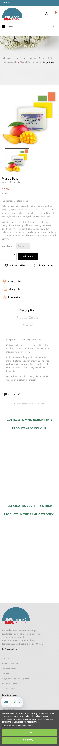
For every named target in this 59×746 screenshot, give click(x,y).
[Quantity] (7, 256)
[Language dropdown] (6, 3)
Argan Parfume (11, 470)
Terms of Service (10, 663)
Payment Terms (9, 668)
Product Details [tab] (28, 317)
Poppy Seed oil (41, 556)
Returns (5, 673)
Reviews (27, 325)
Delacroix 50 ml (41, 470)
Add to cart (28, 256)
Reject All (29, 740)
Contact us (7, 658)
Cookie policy (8, 725)
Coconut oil (14, 556)
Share (10, 182)
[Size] (23, 246)
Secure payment (9, 683)
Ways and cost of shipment (15, 678)
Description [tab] (27, 310)
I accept (29, 732)
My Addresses (8, 709)
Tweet (14, 182)
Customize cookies (25, 725)
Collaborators (8, 688)
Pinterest (19, 182)
